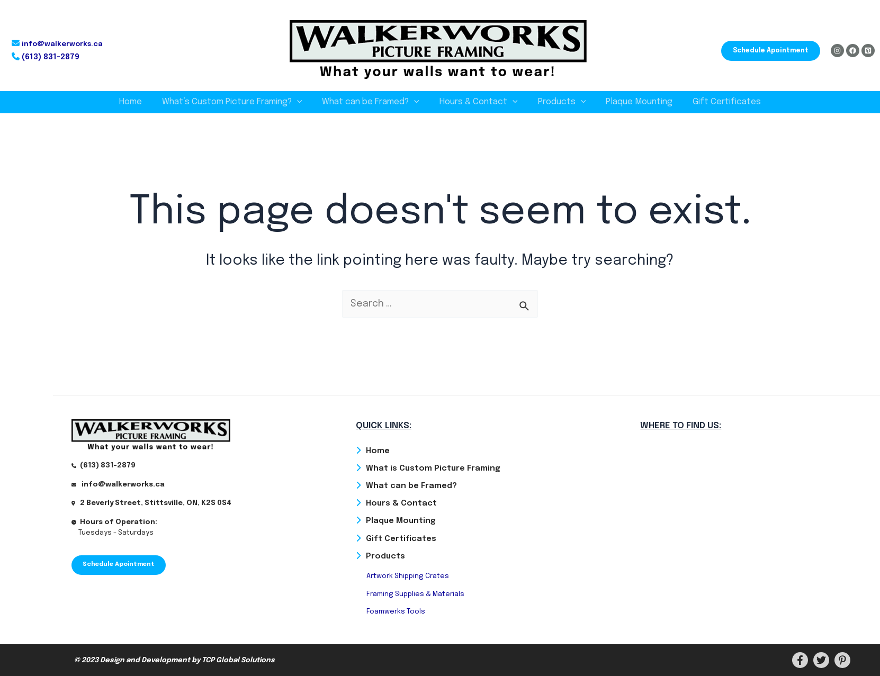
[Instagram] (837, 50)
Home (140, 101)
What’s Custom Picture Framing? (238, 102)
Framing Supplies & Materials (415, 593)
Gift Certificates (717, 101)
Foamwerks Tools (395, 611)
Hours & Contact (478, 102)
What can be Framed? (374, 102)
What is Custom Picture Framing (433, 467)
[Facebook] (852, 50)
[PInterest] (842, 660)
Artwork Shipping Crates (407, 576)
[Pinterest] (868, 50)
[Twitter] (821, 660)
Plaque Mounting (632, 101)
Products (559, 102)
